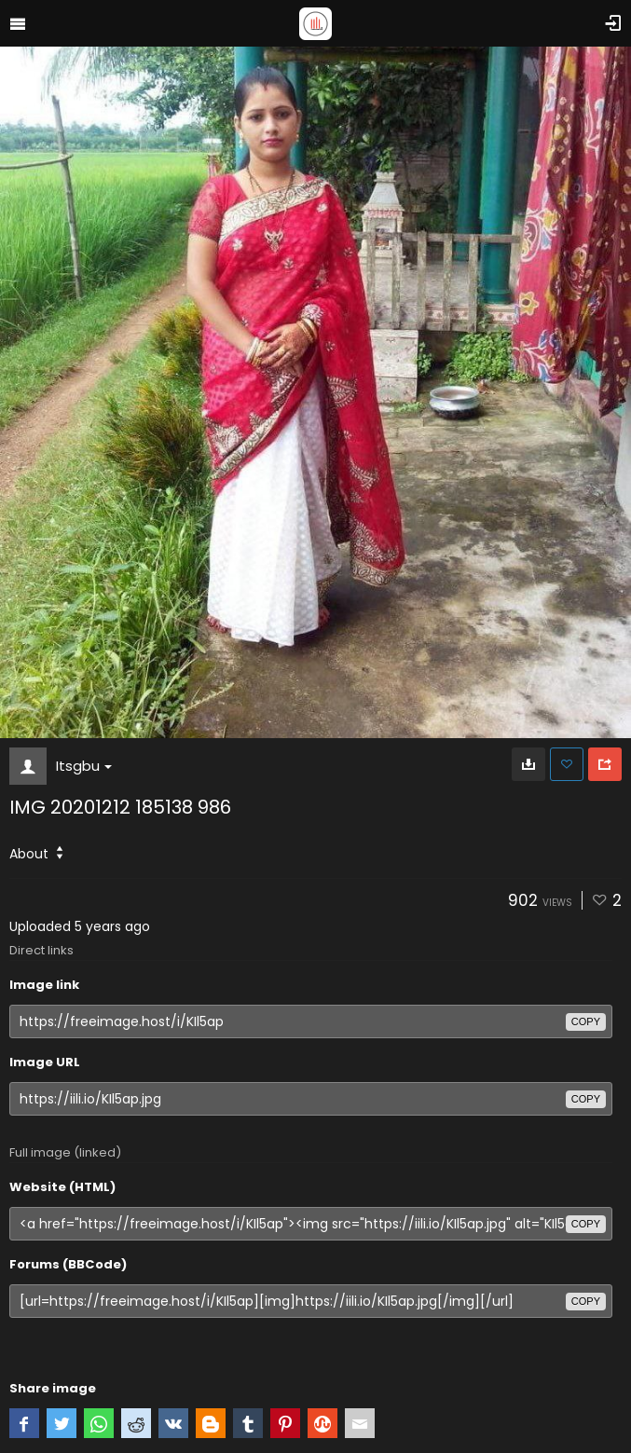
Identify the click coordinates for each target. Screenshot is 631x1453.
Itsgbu (84, 765)
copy (585, 1021)
